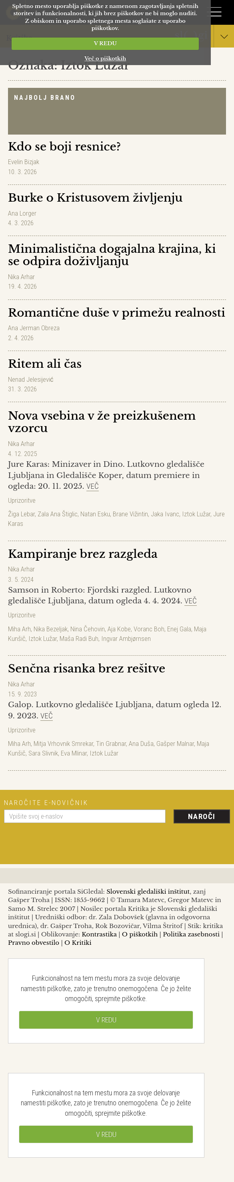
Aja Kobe (119, 629)
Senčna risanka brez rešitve (86, 669)
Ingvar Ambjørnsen (126, 639)
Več (92, 486)
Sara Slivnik (43, 753)
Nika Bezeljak (51, 629)
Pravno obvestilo (33, 942)
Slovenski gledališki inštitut (148, 891)
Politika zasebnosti (191, 934)
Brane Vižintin (130, 514)
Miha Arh (19, 629)
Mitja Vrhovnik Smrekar (63, 744)
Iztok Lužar (196, 514)
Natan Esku (95, 514)
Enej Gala (179, 629)
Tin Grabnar (111, 744)
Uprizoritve (22, 500)
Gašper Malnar (175, 744)
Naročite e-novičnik (46, 803)
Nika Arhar (21, 277)
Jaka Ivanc (165, 514)
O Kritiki (78, 942)
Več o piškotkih (105, 58)
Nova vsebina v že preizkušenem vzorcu (102, 422)
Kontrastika (99, 934)
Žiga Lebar (21, 514)
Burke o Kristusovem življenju (95, 198)
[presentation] (65, 840)
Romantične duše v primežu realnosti (116, 313)
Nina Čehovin (87, 629)
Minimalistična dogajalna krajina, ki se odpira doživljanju (112, 255)
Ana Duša (141, 744)
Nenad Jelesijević (31, 379)
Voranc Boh (149, 629)
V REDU (105, 43)
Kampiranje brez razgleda (83, 554)
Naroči (202, 816)
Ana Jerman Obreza (34, 328)
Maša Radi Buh (79, 639)
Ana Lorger (22, 213)
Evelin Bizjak (23, 162)
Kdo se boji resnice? (64, 147)
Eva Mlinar (74, 753)
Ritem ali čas (45, 364)
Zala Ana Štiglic (58, 514)
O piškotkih (140, 934)
